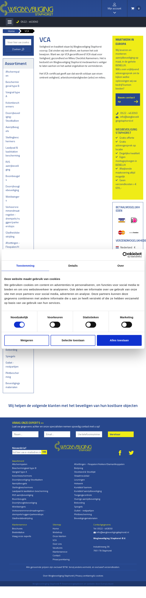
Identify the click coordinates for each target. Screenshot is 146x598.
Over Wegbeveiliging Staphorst (58, 575)
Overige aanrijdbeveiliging (87, 499)
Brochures (17, 528)
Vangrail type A (13, 94)
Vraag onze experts (21, 536)
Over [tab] (120, 265)
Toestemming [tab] (25, 265)
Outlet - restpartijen (12, 364)
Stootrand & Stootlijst (84, 472)
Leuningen (79, 479)
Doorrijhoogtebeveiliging (13, 188)
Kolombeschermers (12, 105)
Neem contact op (126, 99)
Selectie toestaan (73, 340)
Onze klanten (59, 536)
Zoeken (18, 49)
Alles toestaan (119, 340)
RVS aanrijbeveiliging (12, 165)
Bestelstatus (18, 532)
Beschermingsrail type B (12, 84)
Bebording (11, 350)
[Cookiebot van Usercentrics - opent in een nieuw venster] (125, 255)
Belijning (78, 468)
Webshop (57, 532)
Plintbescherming (12, 375)
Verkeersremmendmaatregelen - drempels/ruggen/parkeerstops (13, 216)
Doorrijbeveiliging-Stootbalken (13, 117)
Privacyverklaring (61, 559)
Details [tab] (73, 265)
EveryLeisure (107, 583)
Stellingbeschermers (12, 139)
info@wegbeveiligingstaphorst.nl (127, 119)
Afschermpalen (12, 73)
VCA (55, 540)
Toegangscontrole (83, 495)
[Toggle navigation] (9, 22)
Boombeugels (13, 178)
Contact (56, 555)
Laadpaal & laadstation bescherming (13, 151)
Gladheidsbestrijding (13, 234)
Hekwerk (78, 483)
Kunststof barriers (82, 487)
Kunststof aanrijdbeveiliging (88, 491)
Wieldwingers (12, 198)
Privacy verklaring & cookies (89, 575)
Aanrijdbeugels (12, 129)
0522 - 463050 (29, 22)
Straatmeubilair (81, 476)
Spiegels (10, 356)
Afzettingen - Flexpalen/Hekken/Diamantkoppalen (13, 248)
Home (56, 528)
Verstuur (115, 434)
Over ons (57, 544)
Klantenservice (60, 551)
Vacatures (57, 548)
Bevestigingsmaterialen (13, 385)
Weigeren (27, 340)
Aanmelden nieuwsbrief (44, 452)
